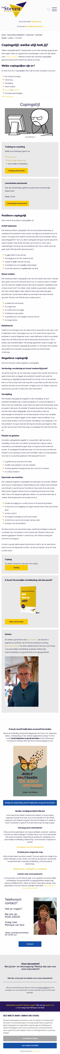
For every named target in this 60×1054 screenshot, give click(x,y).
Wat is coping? (12, 57)
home (4, 35)
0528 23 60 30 (36, 21)
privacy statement (36, 1051)
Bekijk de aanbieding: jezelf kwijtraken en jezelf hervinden (30, 803)
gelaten (16, 90)
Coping (16, 568)
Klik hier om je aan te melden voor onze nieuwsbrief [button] (30, 978)
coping (10, 38)
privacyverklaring (43, 987)
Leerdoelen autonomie (17, 203)
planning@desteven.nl (34, 26)
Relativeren (9, 97)
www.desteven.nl (12, 646)
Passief (7, 90)
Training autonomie (16, 171)
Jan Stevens (32, 640)
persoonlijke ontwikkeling (16, 35)
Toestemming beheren (30, 1038)
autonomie (29, 35)
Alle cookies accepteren (30, 1045)
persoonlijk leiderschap (17, 160)
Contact (30, 944)
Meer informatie (16, 622)
